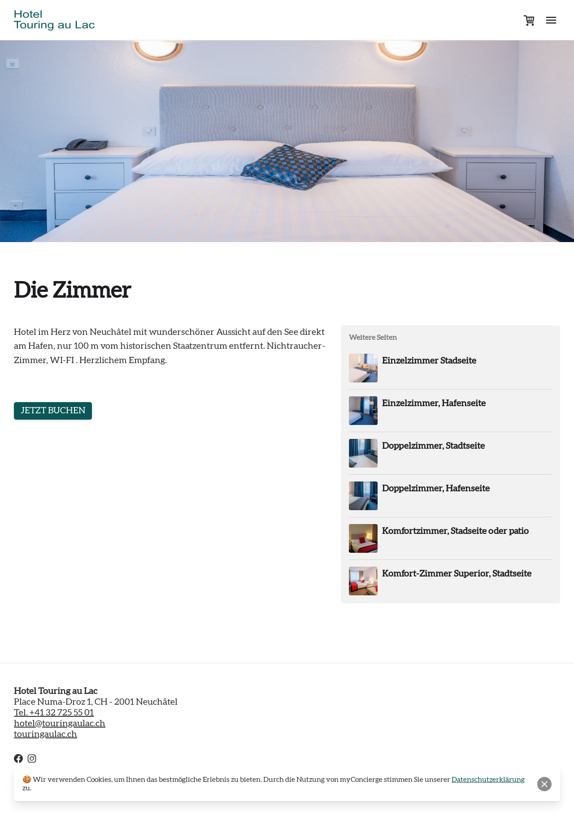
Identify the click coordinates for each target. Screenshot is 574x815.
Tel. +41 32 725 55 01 (54, 712)
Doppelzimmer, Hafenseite (436, 488)
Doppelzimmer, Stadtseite (433, 446)
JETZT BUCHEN (54, 411)
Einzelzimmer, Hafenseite (434, 403)
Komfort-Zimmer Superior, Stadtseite (456, 573)
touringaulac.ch (45, 734)
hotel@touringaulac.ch (59, 723)
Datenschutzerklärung (488, 779)
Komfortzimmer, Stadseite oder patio (455, 531)
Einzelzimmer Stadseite (429, 360)
